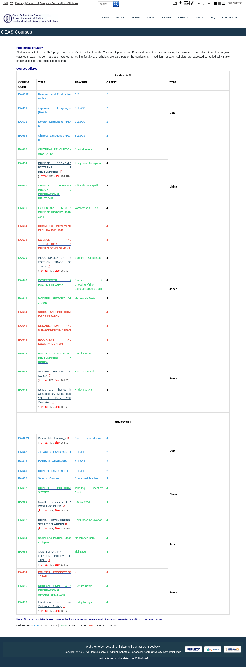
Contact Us (32, 3)
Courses (135, 17)
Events (150, 17)
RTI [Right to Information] (11, 3)
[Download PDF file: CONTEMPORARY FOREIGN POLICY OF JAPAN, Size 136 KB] (54, 556)
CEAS (105, 17)
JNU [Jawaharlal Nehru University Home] (5, 3)
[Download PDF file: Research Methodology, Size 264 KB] (53, 438)
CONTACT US (229, 17)
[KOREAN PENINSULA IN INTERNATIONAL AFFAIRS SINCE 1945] (54, 590)
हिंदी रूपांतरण (235, 3)
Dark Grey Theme (219, 3)
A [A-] (209, 4)
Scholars (166, 17)
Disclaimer (112, 646)
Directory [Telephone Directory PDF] (19, 3)
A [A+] (198, 4)
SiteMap (125, 646)
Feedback (154, 646)
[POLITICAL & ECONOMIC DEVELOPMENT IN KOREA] (54, 358)
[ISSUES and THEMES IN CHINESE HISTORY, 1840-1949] (54, 212)
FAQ (213, 17)
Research (183, 17)
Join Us (199, 17)
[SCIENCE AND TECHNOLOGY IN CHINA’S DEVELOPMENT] (54, 244)
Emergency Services (50, 3)
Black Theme (215, 3)
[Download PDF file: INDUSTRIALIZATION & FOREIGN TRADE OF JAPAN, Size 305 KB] (54, 262)
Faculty (120, 17)
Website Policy (95, 646)
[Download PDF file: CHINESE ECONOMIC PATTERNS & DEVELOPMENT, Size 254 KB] (54, 167)
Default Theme (223, 3)
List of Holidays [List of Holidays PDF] (70, 3)
